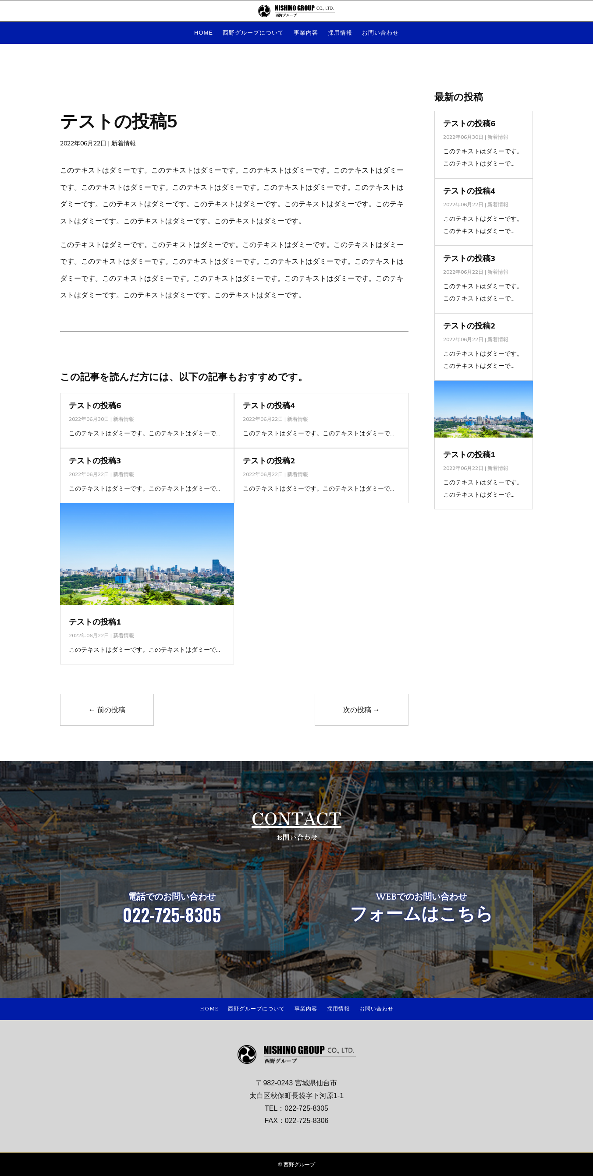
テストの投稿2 (269, 461)
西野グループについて (253, 33)
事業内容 (306, 33)
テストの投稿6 (95, 405)
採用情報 (340, 33)
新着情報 (123, 143)
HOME (203, 33)
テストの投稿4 (269, 405)
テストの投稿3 (95, 461)
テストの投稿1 (95, 622)
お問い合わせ (380, 33)
